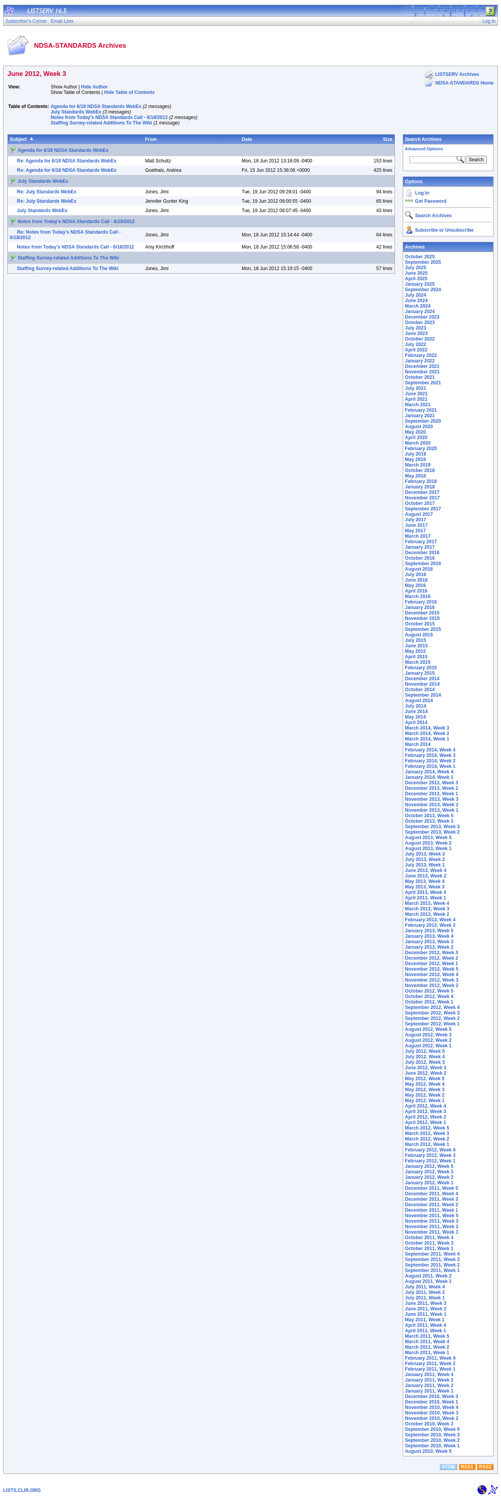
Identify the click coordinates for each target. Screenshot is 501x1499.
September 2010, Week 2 (432, 1440)
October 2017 (420, 503)
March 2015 (418, 662)
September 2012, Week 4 (432, 1007)
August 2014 (419, 700)
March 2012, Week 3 (427, 1133)
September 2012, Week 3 (432, 1013)
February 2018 (421, 481)
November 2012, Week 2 (432, 985)
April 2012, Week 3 (425, 1111)
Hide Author (94, 87)
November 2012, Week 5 (432, 969)
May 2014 (415, 717)
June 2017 (416, 525)
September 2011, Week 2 (432, 1265)
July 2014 (415, 706)
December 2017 (422, 492)
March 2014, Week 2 (427, 733)
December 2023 (422, 317)
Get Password (431, 201)
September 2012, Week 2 (432, 1018)
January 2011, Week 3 (429, 1380)
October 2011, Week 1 (429, 1248)
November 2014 (422, 684)
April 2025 (416, 278)
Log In (422, 193)
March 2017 (418, 536)
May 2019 (415, 459)
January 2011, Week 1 (429, 1391)
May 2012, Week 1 (425, 1100)
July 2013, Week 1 (425, 865)
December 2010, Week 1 (431, 1402)
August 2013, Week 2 (428, 843)
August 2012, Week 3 (428, 1035)
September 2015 (423, 629)
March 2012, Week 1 (427, 1144)
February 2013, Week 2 (430, 925)
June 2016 (416, 580)
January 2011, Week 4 (429, 1374)
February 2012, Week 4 (430, 1150)
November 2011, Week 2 (432, 1226)
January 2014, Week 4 (429, 772)
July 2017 (415, 519)
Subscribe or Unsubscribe (444, 230)
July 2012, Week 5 (425, 1051)
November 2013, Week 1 (432, 810)
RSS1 (467, 1467)
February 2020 (421, 448)
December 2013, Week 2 (431, 788)
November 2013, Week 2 (432, 804)
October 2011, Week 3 (429, 1243)
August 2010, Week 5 (428, 1451)
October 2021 (420, 377)
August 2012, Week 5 (428, 1029)
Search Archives (423, 139)
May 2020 (415, 432)
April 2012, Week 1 (425, 1122)
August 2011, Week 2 (428, 1276)
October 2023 (420, 322)
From (151, 139)
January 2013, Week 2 (429, 947)
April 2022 (416, 350)
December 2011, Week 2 (431, 1204)
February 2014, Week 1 (430, 766)
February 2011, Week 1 (430, 1369)
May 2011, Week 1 (425, 1319)
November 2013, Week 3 (432, 799)
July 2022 (415, 344)
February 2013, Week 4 (430, 919)
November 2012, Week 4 (432, 974)
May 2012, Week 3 (425, 1089)
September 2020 (423, 421)
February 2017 (421, 541)
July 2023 (415, 328)
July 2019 (415, 454)
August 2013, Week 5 (428, 837)
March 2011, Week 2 (427, 1347)
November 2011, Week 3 (432, 1221)
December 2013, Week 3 (431, 783)
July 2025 (415, 267)
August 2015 (419, 635)
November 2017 (422, 498)
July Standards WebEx (75, 112)
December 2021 (422, 366)
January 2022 (420, 361)
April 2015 (416, 656)
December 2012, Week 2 (431, 958)
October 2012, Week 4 (429, 996)
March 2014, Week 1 (427, 739)
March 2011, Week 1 (427, 1352)
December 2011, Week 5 (431, 1188)
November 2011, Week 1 (432, 1232)
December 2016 (422, 552)
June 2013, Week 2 (426, 876)
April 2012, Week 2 (425, 1117)
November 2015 (422, 618)
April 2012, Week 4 (425, 1106)
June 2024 (416, 300)
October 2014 (420, 689)
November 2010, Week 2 (432, 1418)
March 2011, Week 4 (427, 1341)
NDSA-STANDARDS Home (464, 83)
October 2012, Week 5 (429, 991)
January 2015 (420, 673)
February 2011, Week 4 (430, 1358)
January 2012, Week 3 (429, 1172)
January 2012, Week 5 (429, 1166)
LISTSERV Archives (457, 74)
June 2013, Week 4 (426, 870)
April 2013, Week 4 (425, 892)
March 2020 (418, 443)
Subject (18, 139)
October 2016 (420, 558)
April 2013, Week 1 (425, 898)
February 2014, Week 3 (430, 755)
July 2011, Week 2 (425, 1292)
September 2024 (423, 289)
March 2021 (418, 404)
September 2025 (423, 262)
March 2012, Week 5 (427, 1128)
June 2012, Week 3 (426, 1067)
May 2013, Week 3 (425, 887)
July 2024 (415, 295)
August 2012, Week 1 (428, 1046)
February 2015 (421, 667)
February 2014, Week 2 (430, 761)
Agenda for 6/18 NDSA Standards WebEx (95, 106)
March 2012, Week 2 (427, 1139)
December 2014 (422, 678)
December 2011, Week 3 (431, 1199)
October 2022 (420, 339)
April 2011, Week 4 (425, 1325)
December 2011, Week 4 (431, 1193)
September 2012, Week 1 (432, 1024)
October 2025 (420, 256)
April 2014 (416, 722)
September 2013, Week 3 (432, 826)
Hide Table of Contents (129, 92)
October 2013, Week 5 (429, 815)
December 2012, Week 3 (431, 952)
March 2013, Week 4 (427, 903)
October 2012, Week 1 (429, 1002)
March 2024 (418, 306)
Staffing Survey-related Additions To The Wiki (101, 123)
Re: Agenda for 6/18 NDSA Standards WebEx (66, 161)
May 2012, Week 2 (425, 1095)
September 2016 (423, 563)
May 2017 (415, 530)
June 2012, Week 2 (426, 1073)
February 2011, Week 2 (430, 1363)
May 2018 (415, 476)
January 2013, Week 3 (429, 941)
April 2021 (416, 399)
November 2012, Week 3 (432, 980)
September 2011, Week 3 (432, 1259)
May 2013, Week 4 (425, 881)
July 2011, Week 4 (425, 1287)
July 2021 (415, 388)
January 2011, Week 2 (429, 1385)
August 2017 (419, 514)
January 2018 (420, 487)
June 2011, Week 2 (426, 1309)
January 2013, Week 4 (429, 936)
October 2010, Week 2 (429, 1424)
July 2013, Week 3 (425, 854)
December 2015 (422, 613)
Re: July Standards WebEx (46, 192)
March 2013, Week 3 (427, 909)
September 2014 (423, 695)
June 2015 (416, 646)
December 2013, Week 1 (431, 793)
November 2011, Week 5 (432, 1215)
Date (247, 139)
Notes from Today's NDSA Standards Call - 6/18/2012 (109, 117)
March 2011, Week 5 (427, 1336)
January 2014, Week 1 (429, 777)
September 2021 (423, 383)
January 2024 (420, 311)
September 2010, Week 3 (432, 1435)
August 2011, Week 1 (428, 1281)
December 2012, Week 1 (431, 963)
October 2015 (420, 624)
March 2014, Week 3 (427, 728)
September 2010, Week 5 (432, 1429)
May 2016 (415, 585)
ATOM (448, 1467)
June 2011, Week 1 (426, 1314)
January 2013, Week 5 (429, 930)
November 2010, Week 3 (432, 1413)
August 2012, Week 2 (428, 1040)
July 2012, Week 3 (425, 1062)
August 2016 (419, 569)
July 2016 (415, 574)
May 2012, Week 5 (425, 1078)
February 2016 (421, 602)
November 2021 (422, 372)
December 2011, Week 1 (431, 1210)
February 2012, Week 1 (430, 1161)
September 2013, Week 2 (432, 832)
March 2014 (418, 744)
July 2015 (415, 640)
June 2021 (416, 393)
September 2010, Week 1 (432, 1446)
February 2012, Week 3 (430, 1155)
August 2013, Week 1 (428, 848)
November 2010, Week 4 (432, 1407)
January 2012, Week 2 (429, 1177)
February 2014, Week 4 (430, 750)
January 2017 (420, 547)
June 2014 (416, 711)
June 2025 (416, 273)
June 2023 (416, 333)
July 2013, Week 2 (425, 859)
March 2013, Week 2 (427, 914)
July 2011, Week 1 (425, 1298)
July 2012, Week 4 (425, 1056)
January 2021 (420, 415)
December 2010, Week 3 (431, 1396)
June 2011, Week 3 (426, 1303)
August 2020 (419, 426)
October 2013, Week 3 (429, 821)
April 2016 (416, 591)
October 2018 (420, 470)
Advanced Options (424, 148)
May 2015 (415, 651)
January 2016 (420, 607)
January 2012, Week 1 (429, 1183)
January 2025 (420, 284)
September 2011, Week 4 (432, 1254)
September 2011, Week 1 (432, 1270)
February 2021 (421, 410)
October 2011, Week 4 (429, 1237)
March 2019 (418, 465)
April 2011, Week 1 (425, 1330)
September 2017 (423, 509)
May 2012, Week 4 (425, 1084)
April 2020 (416, 437)
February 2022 (421, 355)
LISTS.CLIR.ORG (22, 1490)
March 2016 (418, 596)
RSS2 (485, 1467)
